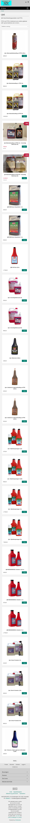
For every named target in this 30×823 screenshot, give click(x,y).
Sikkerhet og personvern (12, 793)
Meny (3, 8)
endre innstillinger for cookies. (15, 817)
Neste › (15, 760)
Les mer (18, 815)
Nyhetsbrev (22, 793)
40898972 (7, 798)
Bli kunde (12, 764)
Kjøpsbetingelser (17, 792)
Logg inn (23, 764)
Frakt (10, 792)
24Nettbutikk (18, 820)
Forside (2, 10)
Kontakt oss (15, 767)
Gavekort (18, 764)
